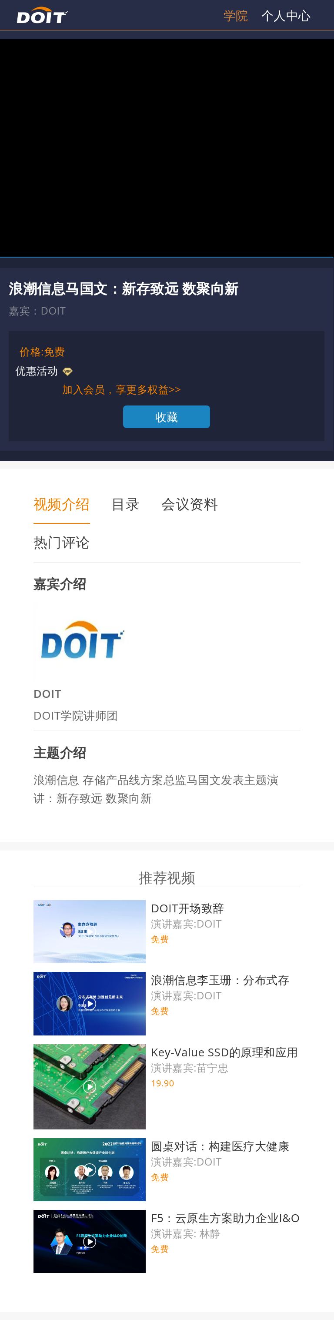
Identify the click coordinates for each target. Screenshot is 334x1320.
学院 (236, 15)
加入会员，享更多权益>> (121, 389)
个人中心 (286, 15)
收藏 (166, 417)
